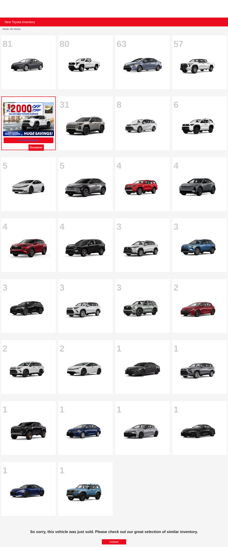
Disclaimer (36, 147)
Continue (114, 542)
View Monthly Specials (28, 140)
